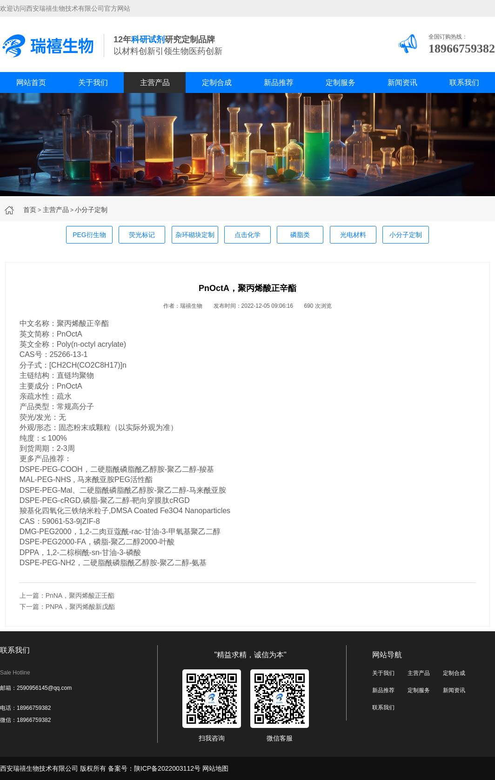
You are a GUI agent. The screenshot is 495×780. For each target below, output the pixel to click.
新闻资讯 (402, 82)
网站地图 (215, 768)
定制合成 (217, 82)
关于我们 (93, 82)
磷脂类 (300, 234)
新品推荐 (279, 82)
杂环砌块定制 (194, 234)
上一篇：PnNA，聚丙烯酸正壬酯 (67, 595)
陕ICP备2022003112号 (167, 768)
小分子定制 (91, 209)
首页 (29, 209)
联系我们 (464, 82)
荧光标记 (142, 234)
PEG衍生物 (89, 234)
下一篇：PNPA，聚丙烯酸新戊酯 (67, 606)
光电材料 (353, 234)
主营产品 (155, 82)
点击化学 (247, 234)
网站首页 (31, 82)
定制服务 (340, 82)
